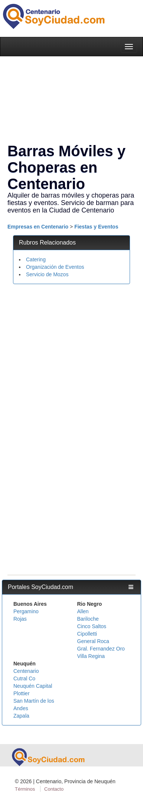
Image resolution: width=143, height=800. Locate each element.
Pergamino (26, 611)
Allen (83, 611)
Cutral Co (24, 678)
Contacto (54, 789)
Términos (25, 789)
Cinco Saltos (92, 626)
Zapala (21, 716)
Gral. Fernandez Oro (101, 649)
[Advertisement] (69, 361)
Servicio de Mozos (47, 274)
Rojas (20, 619)
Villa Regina (91, 656)
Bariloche (88, 619)
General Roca (93, 641)
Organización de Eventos (55, 267)
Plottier (21, 693)
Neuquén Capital (32, 686)
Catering (36, 259)
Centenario (26, 671)
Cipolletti (87, 634)
